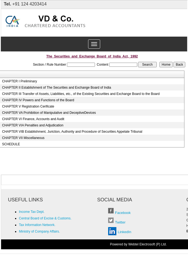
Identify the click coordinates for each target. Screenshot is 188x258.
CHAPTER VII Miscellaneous (23, 138)
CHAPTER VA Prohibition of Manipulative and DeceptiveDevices (49, 113)
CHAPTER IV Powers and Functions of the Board (38, 100)
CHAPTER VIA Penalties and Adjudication (32, 125)
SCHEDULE (11, 144)
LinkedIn (124, 232)
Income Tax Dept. (31, 212)
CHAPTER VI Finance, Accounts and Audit (33, 119)
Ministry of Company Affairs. (39, 231)
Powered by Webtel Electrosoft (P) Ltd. (138, 244)
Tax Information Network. (37, 225)
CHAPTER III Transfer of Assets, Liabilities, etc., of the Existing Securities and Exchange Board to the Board (80, 94)
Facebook (123, 213)
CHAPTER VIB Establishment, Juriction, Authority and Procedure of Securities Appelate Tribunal (72, 132)
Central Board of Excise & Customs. (45, 218)
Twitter (120, 222)
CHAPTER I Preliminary (19, 81)
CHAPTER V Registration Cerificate (28, 106)
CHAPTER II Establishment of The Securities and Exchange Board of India (56, 87)
